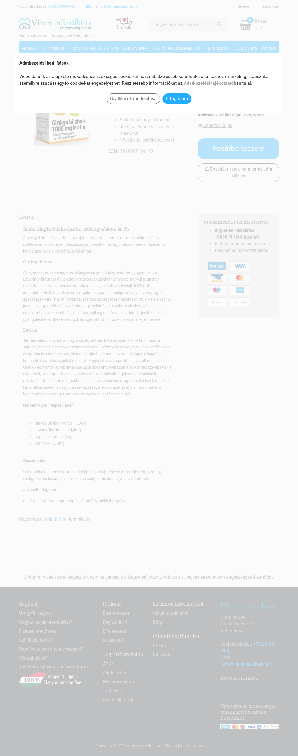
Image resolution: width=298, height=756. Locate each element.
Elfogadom (177, 98)
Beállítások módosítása (133, 98)
